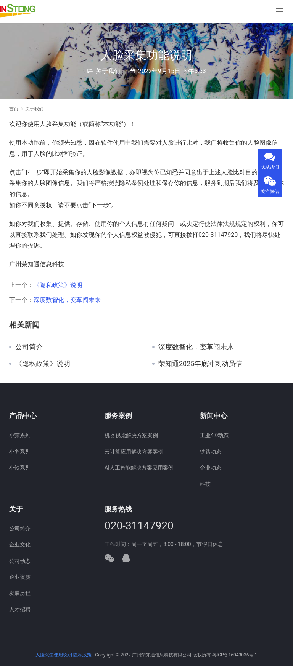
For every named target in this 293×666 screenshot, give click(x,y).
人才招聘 (20, 609)
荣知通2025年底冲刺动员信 (200, 363)
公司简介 (29, 347)
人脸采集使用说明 (54, 655)
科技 (205, 484)
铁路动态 (210, 452)
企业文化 (20, 544)
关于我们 (108, 71)
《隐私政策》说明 (58, 285)
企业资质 (20, 577)
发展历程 (20, 593)
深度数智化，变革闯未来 (67, 299)
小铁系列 (20, 468)
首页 (13, 109)
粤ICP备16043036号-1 (235, 655)
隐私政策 (82, 655)
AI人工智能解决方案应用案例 (139, 468)
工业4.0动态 (214, 435)
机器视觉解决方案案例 (131, 435)
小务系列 (20, 452)
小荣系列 (20, 435)
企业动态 (210, 468)
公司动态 (20, 561)
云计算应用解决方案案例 (134, 452)
